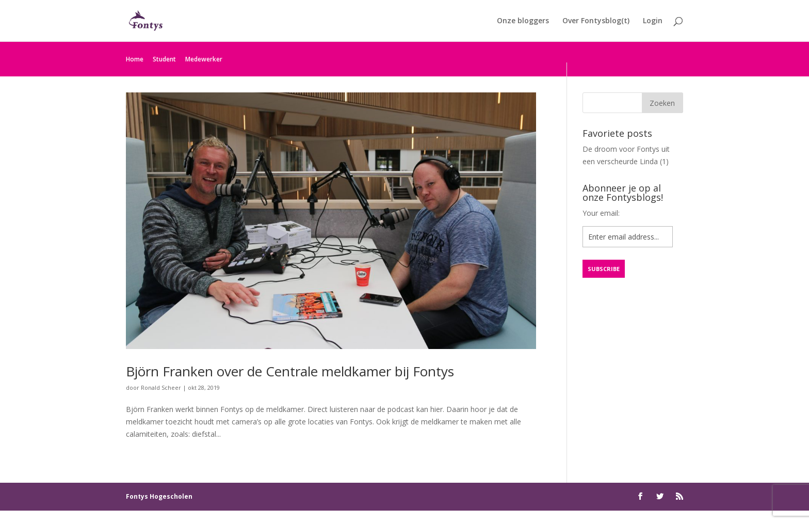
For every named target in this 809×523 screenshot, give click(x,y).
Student (164, 59)
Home (134, 59)
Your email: (601, 213)
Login (652, 21)
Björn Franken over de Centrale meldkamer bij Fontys (290, 371)
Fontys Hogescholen (159, 496)
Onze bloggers (523, 21)
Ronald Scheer (161, 387)
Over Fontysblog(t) (595, 21)
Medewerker (203, 59)
